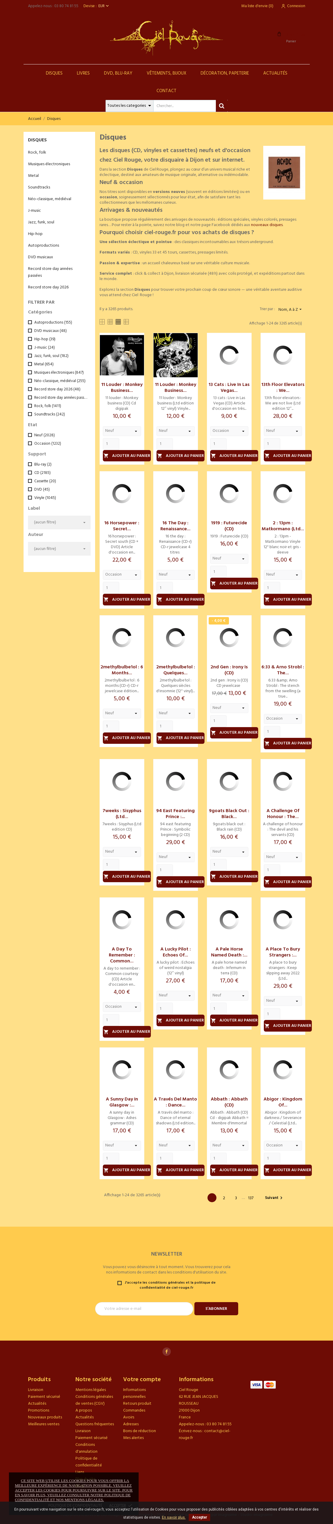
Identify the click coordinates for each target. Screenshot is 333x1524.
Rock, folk (37, 152)
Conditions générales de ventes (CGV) (94, 1400)
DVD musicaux (40, 257)
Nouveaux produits (45, 1417)
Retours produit (137, 1403)
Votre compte (142, 1379)
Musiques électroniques (49, 164)
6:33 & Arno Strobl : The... (282, 670)
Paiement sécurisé (44, 1396)
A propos (83, 1410)
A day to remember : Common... (122, 955)
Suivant (274, 1198)
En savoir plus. (174, 1517)
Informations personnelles (134, 1393)
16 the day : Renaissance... (175, 526)
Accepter (199, 1517)
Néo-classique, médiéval (49, 199)
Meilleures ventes (43, 1424)
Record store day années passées (50, 272)
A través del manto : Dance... (175, 1102)
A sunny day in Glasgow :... (122, 1102)
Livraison (35, 1390)
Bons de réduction (139, 1431)
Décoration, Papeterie (225, 73)
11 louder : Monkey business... (122, 388)
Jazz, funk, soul (41, 222)
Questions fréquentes (94, 1424)
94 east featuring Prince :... (175, 814)
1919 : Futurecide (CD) (229, 526)
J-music (34, 210)
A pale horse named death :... (229, 952)
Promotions (38, 1410)
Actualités (275, 73)
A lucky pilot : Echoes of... (175, 952)
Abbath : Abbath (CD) (229, 1102)
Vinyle (45, 498)
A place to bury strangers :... (283, 952)
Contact (166, 91)
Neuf (44, 435)
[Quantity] (111, 444)
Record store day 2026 (48, 287)
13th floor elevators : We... (282, 388)
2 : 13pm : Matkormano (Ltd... (283, 526)
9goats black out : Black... (229, 814)
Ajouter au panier (127, 455)
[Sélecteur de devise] (104, 6)
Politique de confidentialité (88, 1462)
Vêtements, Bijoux (166, 73)
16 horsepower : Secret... (121, 526)
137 (250, 1198)
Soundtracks (39, 187)
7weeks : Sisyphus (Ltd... (122, 814)
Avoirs (128, 1417)
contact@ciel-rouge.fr (204, 1434)
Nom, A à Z (290, 309)
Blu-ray (43, 464)
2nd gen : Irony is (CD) (229, 670)
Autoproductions (43, 245)
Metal (33, 175)
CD (42, 473)
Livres (83, 73)
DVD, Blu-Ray (118, 73)
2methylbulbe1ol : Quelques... (175, 670)
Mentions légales (90, 1390)
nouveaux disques (267, 225)
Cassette (45, 481)
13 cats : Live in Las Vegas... (229, 388)
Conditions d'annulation (86, 1448)
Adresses (131, 1424)
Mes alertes (133, 1438)
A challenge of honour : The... (283, 814)
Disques (54, 73)
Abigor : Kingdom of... (283, 1102)
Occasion (47, 443)
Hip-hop (35, 234)
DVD (42, 489)
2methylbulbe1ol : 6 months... (121, 670)
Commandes (134, 1410)
